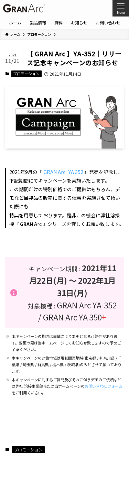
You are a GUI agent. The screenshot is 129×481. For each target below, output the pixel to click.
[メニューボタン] (120, 8)
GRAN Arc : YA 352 (63, 171)
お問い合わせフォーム (103, 386)
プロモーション (26, 73)
